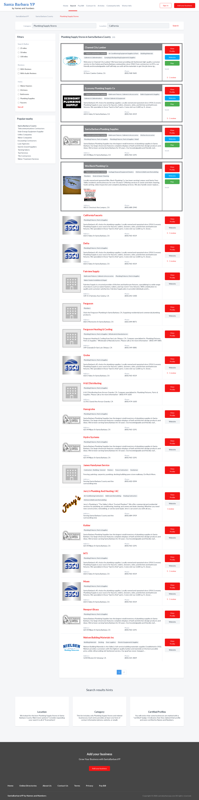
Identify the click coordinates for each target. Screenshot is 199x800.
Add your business (184, 5)
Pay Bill (81, 6)
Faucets (23, 102)
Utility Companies (25, 134)
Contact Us (91, 6)
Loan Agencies (23, 144)
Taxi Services (23, 153)
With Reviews (25, 69)
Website (172, 57)
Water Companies (25, 138)
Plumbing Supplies (27, 98)
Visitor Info (127, 6)
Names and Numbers (36, 795)
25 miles (23, 48)
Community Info (113, 6)
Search (73, 6)
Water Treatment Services (28, 159)
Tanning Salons (24, 150)
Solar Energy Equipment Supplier (31, 131)
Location (103, 26)
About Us (47, 785)
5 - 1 (171, 77)
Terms (77, 785)
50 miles (23, 52)
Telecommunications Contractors (31, 128)
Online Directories (28, 785)
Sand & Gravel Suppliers (27, 147)
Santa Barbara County (44, 16)
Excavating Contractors (27, 141)
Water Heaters (26, 86)
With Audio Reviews (28, 73)
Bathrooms (24, 94)
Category (27, 26)
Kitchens (24, 90)
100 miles (24, 56)
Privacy (89, 785)
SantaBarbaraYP (22, 16)
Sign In (165, 5)
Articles (101, 6)
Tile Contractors (24, 156)
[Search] (175, 25)
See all (20, 107)
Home (65, 6)
